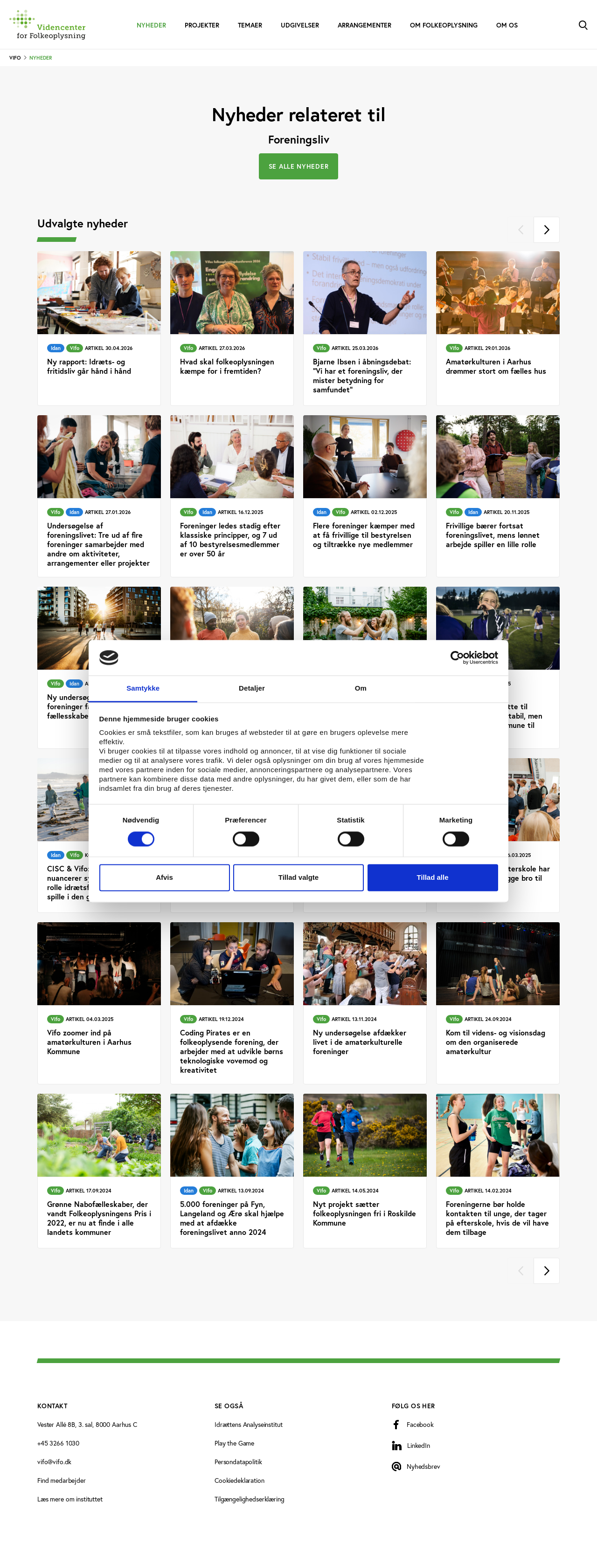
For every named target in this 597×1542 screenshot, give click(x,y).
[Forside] (47, 25)
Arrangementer (364, 25)
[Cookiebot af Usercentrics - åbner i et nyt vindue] (457, 658)
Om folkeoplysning (444, 25)
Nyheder (151, 25)
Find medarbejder (61, 1480)
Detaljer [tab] (252, 688)
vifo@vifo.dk (54, 1461)
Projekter (202, 25)
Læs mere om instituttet (70, 1498)
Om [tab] (361, 688)
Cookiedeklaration (239, 1480)
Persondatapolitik (238, 1461)
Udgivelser (300, 25)
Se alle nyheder (299, 166)
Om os (507, 25)
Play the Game (234, 1443)
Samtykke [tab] (143, 688)
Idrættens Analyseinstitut (249, 1424)
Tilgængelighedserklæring (250, 1498)
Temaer (250, 25)
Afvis (164, 878)
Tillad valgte (298, 878)
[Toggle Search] (583, 24)
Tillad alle (432, 878)
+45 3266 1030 (58, 1443)
